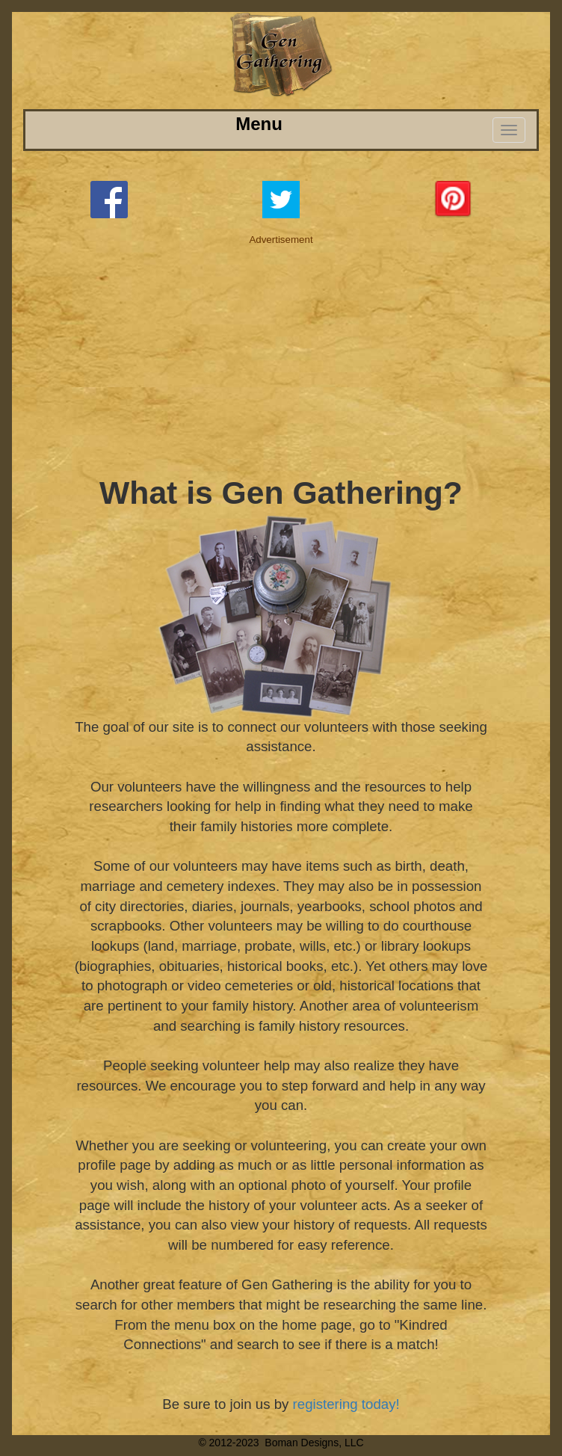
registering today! (346, 1404)
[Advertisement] (281, 351)
